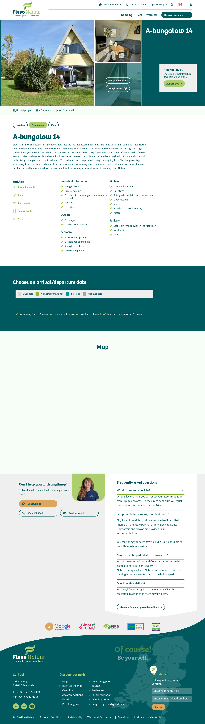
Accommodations (71, 695)
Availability (174, 83)
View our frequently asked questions (141, 607)
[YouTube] (32, 706)
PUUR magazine (70, 704)
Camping (126, 15)
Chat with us (31, 503)
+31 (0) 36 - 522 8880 (26, 692)
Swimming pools (26, 187)
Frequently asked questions (106, 704)
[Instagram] (24, 706)
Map (53, 124)
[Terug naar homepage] (27, 9)
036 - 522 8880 (32, 513)
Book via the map (70, 685)
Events (64, 699)
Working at (159, 4)
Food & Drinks (25, 210)
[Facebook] (16, 706)
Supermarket (24, 203)
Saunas (21, 195)
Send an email (73, 513)
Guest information (110, 4)
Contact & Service (137, 4)
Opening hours (99, 699)
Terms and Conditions (51, 717)
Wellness (151, 15)
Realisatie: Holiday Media (147, 717)
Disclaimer (123, 717)
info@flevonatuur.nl (26, 697)
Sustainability (75, 717)
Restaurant (97, 690)
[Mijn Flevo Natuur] (191, 4)
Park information (100, 695)
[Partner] (58, 626)
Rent (139, 15)
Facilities (20, 124)
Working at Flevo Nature (100, 717)
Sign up (158, 706)
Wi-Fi (20, 218)
